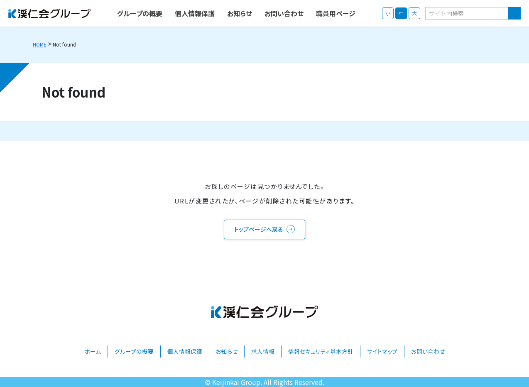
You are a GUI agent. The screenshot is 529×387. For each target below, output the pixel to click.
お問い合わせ (428, 351)
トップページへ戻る (258, 229)
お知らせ (227, 351)
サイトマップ (382, 351)
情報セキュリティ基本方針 (320, 351)
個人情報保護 (184, 351)
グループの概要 (134, 351)
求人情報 (262, 351)
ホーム (92, 351)
